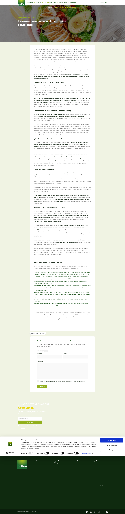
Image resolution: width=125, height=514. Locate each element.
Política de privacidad (30, 425)
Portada (50, 7)
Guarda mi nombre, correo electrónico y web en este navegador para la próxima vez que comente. (62, 381)
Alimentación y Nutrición (27, 17)
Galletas (30, 2)
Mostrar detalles (86, 511)
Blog (45, 2)
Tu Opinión (40, 361)
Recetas (38, 2)
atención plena (58, 240)
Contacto (73, 2)
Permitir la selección (112, 502)
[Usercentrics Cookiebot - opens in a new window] (10, 511)
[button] (106, 3)
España (102, 2)
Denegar (111, 507)
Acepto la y (31, 427)
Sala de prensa (63, 2)
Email (65, 353)
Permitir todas (112, 498)
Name (39, 353)
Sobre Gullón (52, 2)
